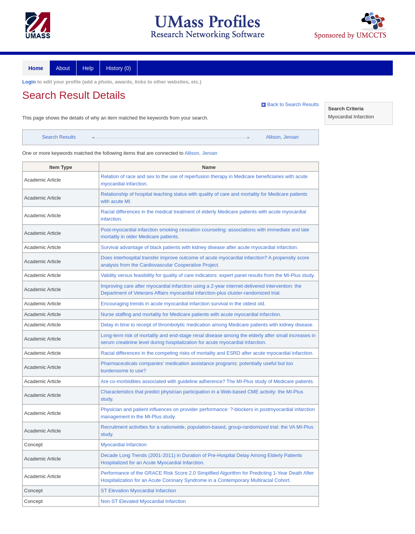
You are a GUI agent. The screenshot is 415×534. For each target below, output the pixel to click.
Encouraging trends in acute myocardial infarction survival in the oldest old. (183, 303)
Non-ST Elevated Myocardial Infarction (143, 501)
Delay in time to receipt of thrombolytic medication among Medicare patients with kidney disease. (207, 325)
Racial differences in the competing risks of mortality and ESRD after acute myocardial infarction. (207, 353)
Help (88, 68)
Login (29, 82)
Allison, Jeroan (282, 137)
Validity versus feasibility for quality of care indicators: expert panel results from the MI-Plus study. (208, 275)
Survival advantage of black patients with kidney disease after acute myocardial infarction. (199, 247)
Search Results (59, 137)
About (63, 68)
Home (35, 68)
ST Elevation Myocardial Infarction (138, 490)
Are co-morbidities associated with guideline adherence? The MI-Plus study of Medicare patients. (207, 381)
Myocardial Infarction (124, 444)
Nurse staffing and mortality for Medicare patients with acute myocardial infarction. (191, 314)
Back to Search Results (290, 104)
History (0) (118, 68)
